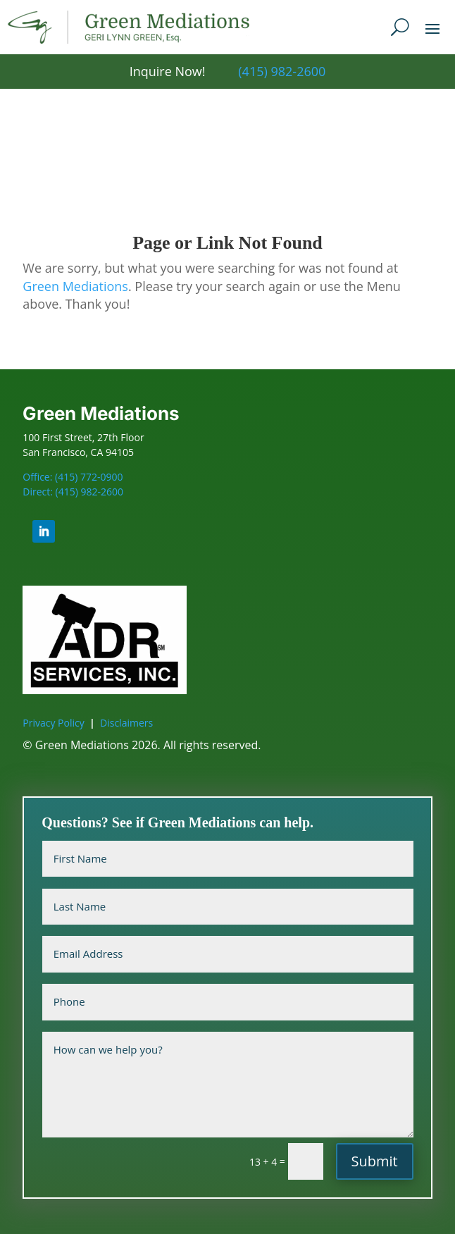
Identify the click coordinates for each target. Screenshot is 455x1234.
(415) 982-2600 (281, 71)
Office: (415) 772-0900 (73, 476)
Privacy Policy (53, 722)
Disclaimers (126, 722)
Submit (374, 1161)
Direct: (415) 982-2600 (73, 491)
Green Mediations (75, 286)
